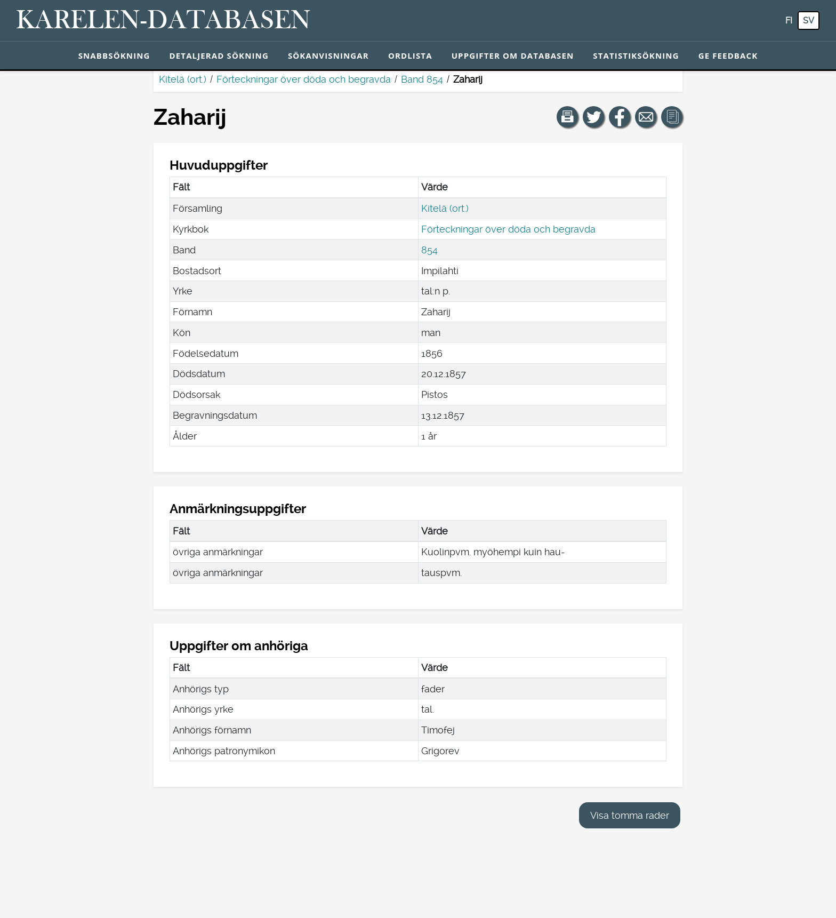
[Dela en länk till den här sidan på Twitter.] (593, 116)
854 (429, 250)
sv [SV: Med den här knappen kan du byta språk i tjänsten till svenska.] (808, 20)
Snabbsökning (114, 55)
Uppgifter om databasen (513, 55)
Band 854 (422, 79)
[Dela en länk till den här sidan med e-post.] (645, 116)
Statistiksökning (636, 55)
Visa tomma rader (629, 815)
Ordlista (410, 55)
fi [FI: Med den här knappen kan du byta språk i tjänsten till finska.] (788, 20)
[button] (567, 116)
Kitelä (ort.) (182, 79)
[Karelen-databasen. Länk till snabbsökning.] (163, 21)
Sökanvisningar (328, 55)
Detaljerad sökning (219, 55)
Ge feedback (728, 55)
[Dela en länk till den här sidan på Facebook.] (619, 116)
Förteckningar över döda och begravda (303, 79)
